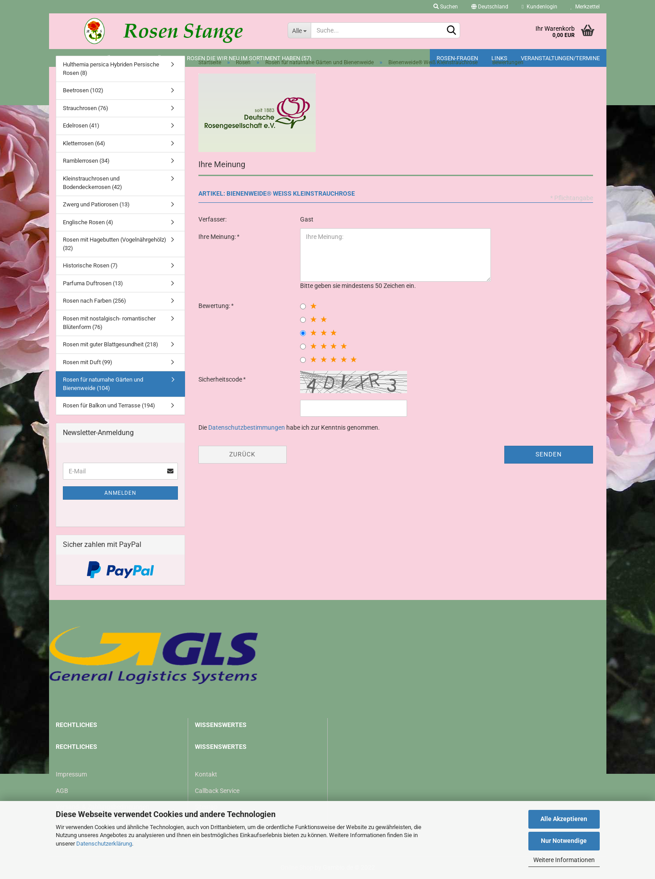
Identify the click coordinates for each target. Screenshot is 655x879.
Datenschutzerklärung (104, 843)
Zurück (242, 454)
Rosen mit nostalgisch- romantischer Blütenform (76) (109, 322)
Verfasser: (212, 219)
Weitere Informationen (564, 859)
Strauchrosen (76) (85, 108)
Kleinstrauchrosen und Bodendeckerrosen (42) (92, 182)
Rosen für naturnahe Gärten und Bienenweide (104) (103, 383)
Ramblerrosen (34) (86, 160)
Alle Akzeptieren (563, 818)
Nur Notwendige (564, 840)
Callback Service (217, 790)
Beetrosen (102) (83, 90)
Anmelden (120, 493)
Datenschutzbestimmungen (246, 427)
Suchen (445, 7)
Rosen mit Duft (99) (87, 362)
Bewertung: (214, 305)
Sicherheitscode (220, 379)
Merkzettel (585, 7)
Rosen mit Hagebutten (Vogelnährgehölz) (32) (114, 243)
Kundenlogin (539, 7)
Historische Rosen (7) (90, 265)
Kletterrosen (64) (84, 143)
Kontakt (206, 774)
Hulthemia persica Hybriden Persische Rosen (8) (111, 68)
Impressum (71, 774)
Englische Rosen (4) (88, 222)
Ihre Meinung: (217, 236)
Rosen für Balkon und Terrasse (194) (109, 405)
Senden (549, 454)
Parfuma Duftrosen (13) (93, 283)
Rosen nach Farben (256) (94, 300)
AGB (62, 790)
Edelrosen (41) (81, 125)
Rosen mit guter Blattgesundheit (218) (110, 344)
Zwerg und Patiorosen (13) (96, 204)
